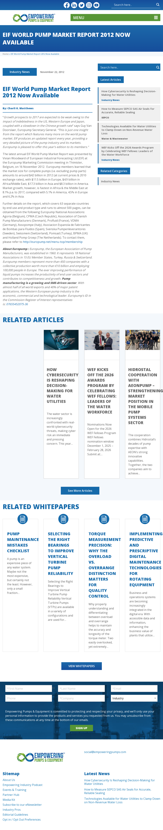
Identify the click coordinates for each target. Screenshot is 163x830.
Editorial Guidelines (15, 815)
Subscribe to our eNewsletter (22, 805)
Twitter (81, 5)
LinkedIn (74, 5)
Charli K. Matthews (20, 108)
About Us (9, 780)
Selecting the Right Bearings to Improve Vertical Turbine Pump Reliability (61, 553)
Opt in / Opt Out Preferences (22, 820)
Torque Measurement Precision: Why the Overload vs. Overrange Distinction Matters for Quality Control (105, 565)
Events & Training (14, 790)
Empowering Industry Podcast (22, 785)
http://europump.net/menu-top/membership (53, 242)
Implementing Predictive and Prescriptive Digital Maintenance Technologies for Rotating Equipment (146, 559)
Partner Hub (11, 795)
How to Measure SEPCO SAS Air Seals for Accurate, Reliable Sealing (127, 110)
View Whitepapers (81, 666)
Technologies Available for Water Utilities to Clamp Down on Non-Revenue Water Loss (128, 129)
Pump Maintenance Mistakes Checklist (23, 542)
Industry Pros (12, 810)
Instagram (89, 5)
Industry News (20, 72)
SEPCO (105, 117)
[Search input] (134, 4)
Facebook (67, 5)
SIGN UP (81, 728)
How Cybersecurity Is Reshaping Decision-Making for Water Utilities (128, 92)
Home (6, 54)
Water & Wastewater (114, 138)
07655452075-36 (17, 304)
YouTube (96, 5)
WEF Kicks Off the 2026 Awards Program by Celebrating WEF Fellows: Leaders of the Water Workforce (127, 151)
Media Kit (9, 800)
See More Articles (80, 491)
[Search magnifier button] (157, 4)
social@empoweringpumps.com (105, 752)
